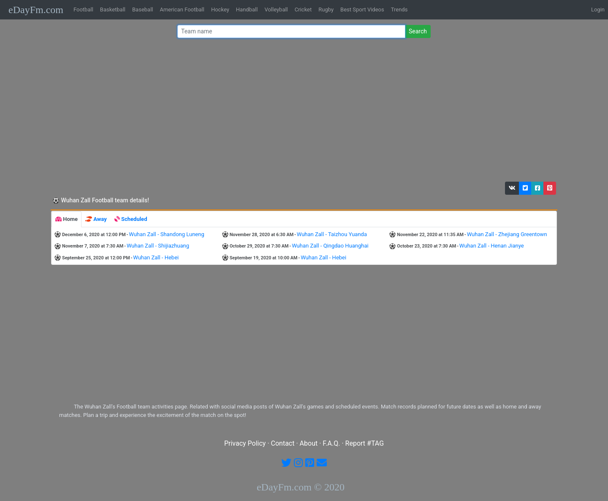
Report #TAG (364, 443)
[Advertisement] (301, 112)
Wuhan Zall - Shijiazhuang (158, 245)
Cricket (303, 9)
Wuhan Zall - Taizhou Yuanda (332, 234)
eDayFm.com (35, 9)
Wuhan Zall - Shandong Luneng (166, 234)
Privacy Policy (245, 443)
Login (598, 9)
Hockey (220, 9)
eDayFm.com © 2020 (301, 487)
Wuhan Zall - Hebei (156, 257)
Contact (283, 443)
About (309, 443)
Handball (247, 9)
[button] (512, 188)
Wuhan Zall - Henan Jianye (491, 245)
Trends (399, 9)
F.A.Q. (331, 443)
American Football (182, 9)
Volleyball (276, 9)
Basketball (112, 9)
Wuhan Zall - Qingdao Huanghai (330, 245)
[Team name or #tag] (291, 31)
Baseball (142, 9)
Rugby (326, 9)
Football (83, 9)
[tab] (66, 219)
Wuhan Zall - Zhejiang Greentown (507, 234)
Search (418, 31)
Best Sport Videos (362, 9)
